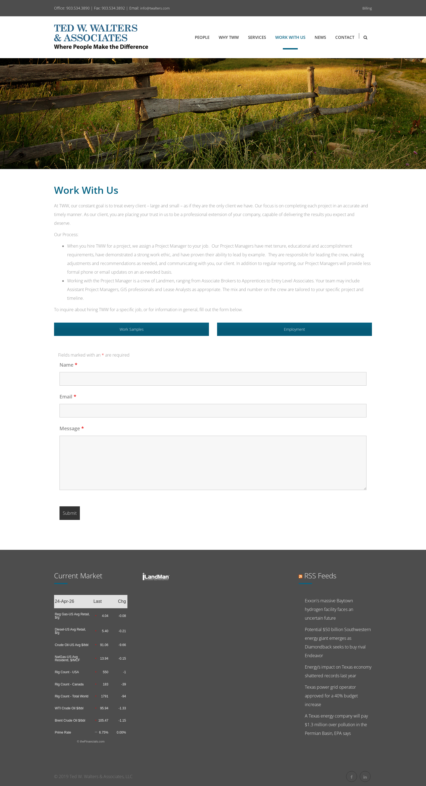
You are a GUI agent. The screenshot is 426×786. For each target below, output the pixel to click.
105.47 (103, 720)
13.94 (104, 658)
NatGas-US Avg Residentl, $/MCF (67, 658)
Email (67, 396)
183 (105, 684)
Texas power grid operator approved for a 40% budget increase (331, 695)
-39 (123, 684)
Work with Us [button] (290, 37)
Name (68, 364)
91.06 (104, 645)
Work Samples (132, 329)
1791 (104, 696)
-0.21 (122, 631)
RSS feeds (320, 576)
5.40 (105, 631)
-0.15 (122, 658)
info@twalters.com (155, 8)
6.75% (103, 732)
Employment (294, 329)
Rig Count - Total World (72, 696)
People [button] (202, 37)
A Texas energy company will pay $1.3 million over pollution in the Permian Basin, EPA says (336, 724)
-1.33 (122, 708)
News (320, 37)
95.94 (104, 708)
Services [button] (257, 37)
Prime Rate (63, 732)
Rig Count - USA (67, 672)
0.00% (121, 732)
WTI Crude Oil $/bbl (69, 708)
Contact (344, 37)
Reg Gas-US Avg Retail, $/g (72, 615)
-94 (123, 696)
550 (105, 672)
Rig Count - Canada (69, 684)
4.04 (105, 616)
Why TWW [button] (229, 37)
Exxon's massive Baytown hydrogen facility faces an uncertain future (329, 609)
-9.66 (122, 645)
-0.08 (122, 616)
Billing (367, 8)
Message (71, 428)
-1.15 (122, 720)
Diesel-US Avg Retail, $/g (70, 631)
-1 (124, 672)
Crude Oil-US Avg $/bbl (72, 645)
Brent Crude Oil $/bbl (70, 720)
